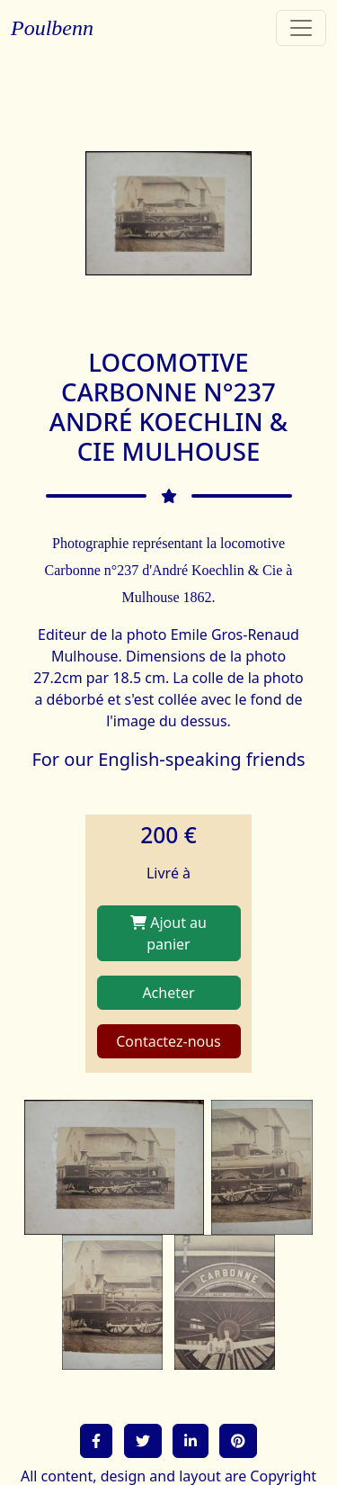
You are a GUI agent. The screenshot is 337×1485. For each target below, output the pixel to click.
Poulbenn (52, 28)
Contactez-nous (168, 1041)
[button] (96, 1441)
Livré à (168, 873)
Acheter (168, 993)
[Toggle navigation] (301, 28)
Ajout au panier (168, 933)
